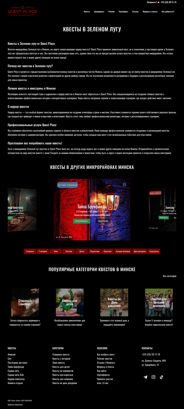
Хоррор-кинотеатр (16, 379)
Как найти (101, 371)
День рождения (140, 251)
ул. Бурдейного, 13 (150, 365)
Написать (110, 362)
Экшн (56, 251)
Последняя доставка (17, 362)
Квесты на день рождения (64, 383)
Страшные (30, 251)
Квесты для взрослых (62, 375)
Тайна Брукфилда (16, 367)
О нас (105, 383)
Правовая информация (15, 404)
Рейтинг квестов (104, 358)
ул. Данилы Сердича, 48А (154, 360)
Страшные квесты (60, 354)
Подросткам (94, 251)
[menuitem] (87, 11)
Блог (99, 383)
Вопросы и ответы (105, 367)
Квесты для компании (62, 379)
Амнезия (11, 354)
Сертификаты (103, 375)
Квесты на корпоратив (62, 371)
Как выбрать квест (106, 354)
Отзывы (100, 362)
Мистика (69, 251)
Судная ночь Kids (16, 375)
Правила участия (105, 379)
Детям (81, 251)
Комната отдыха (15, 383)
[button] (92, 209)
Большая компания (123, 251)
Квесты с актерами (61, 358)
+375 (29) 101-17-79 (168, 2)
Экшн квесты (58, 362)
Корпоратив (154, 251)
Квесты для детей (61, 367)
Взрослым (108, 251)
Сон (9, 358)
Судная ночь (13, 371)
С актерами (43, 251)
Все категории (169, 276)
